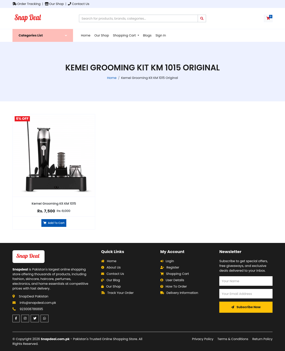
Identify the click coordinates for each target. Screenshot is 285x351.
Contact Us (78, 4)
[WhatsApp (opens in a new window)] (44, 318)
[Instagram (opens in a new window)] (25, 318)
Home (85, 35)
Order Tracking (26, 4)
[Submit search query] (202, 18)
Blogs (147, 35)
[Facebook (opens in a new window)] (16, 318)
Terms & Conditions (233, 339)
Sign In (161, 35)
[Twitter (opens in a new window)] (35, 318)
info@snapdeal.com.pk (38, 302)
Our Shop (54, 4)
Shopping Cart (125, 35)
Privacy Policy (202, 339)
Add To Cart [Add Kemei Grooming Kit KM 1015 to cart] (53, 223)
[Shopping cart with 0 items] (268, 18)
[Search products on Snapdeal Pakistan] (138, 18)
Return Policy (262, 339)
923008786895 (31, 309)
